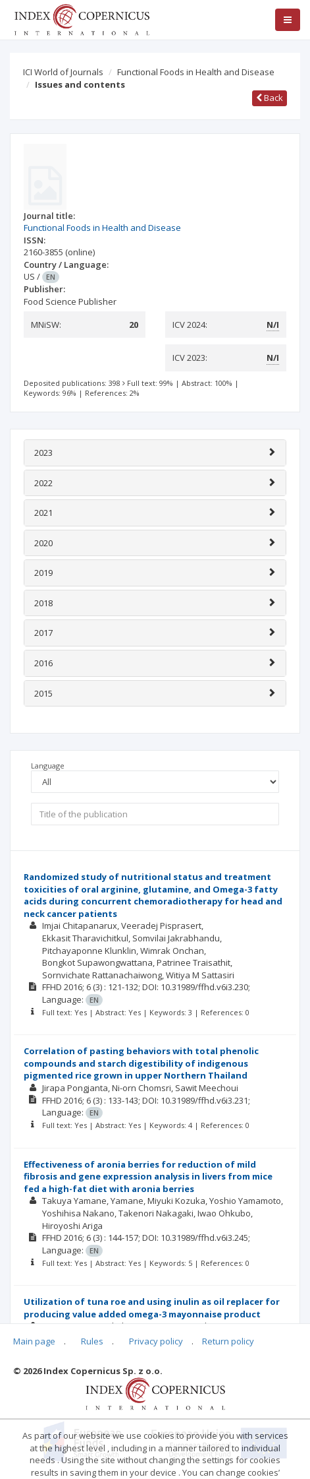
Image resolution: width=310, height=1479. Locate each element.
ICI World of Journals (63, 72)
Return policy (228, 1341)
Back (269, 98)
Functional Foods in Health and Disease (195, 72)
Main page (34, 1341)
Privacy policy (156, 1341)
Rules (92, 1341)
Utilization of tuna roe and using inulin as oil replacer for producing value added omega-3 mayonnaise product (152, 1308)
